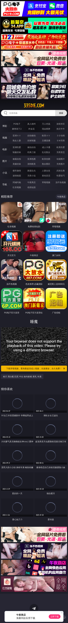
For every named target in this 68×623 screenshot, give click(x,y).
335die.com (34, 106)
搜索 (61, 113)
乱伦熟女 (46, 152)
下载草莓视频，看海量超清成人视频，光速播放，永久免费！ (35, 368)
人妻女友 (46, 170)
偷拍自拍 (31, 147)
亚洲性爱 (17, 147)
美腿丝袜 (17, 163)
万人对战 (46, 123)
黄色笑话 (46, 175)
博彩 (4, 126)
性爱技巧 (61, 175)
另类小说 (31, 175)
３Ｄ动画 (61, 135)
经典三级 (31, 152)
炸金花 (31, 128)
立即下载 (54, 616)
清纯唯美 (31, 163)
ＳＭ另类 (61, 140)
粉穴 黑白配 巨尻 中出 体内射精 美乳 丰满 (22, 376)
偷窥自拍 (17, 159)
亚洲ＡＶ (17, 135)
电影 (4, 149)
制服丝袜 (17, 152)
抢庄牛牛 (61, 128)
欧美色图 (46, 159)
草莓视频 (46, 182)
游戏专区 (61, 123)
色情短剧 (31, 187)
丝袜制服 (31, 140)
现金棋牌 (46, 128)
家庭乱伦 (31, 170)
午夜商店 (31, 182)
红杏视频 (17, 187)
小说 (4, 172)
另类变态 (61, 152)
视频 (4, 137)
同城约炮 (17, 182)
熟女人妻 (17, 140)
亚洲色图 (31, 159)
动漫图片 (61, 159)
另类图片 (61, 163)
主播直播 (46, 140)
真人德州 (31, 123)
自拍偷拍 (31, 135)
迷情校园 (17, 175)
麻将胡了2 (16, 128)
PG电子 (16, 123)
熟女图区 (46, 163)
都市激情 (17, 170)
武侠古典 (61, 170)
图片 (4, 161)
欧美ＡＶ (46, 135)
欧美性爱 (61, 147)
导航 (4, 184)
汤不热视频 (60, 182)
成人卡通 (46, 147)
